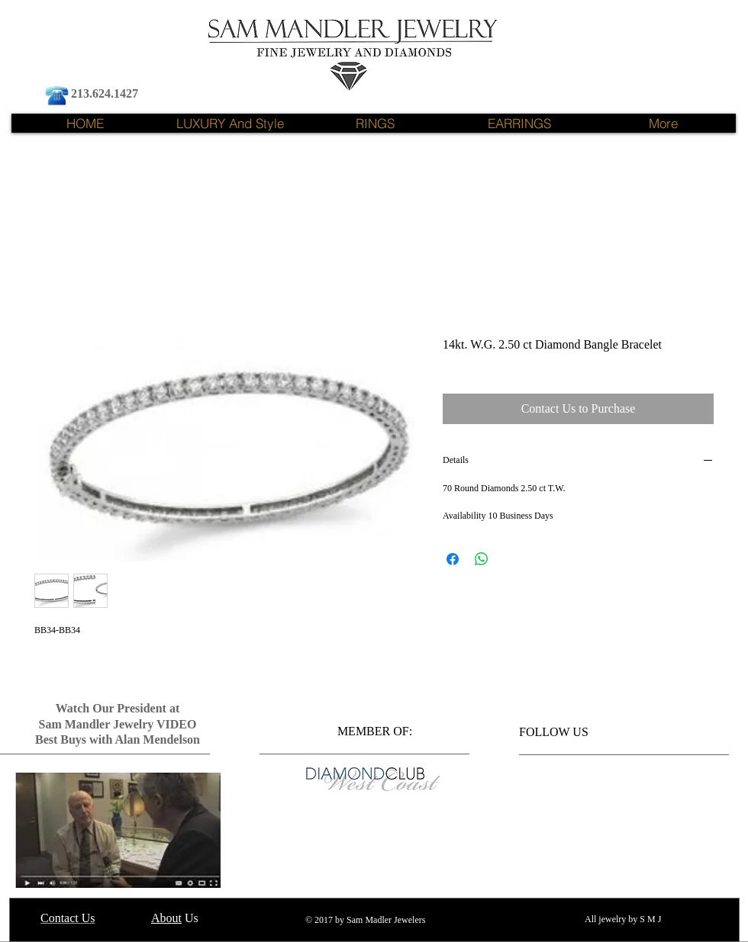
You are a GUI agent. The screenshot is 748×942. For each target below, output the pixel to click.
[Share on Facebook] (452, 559)
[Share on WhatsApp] (481, 559)
